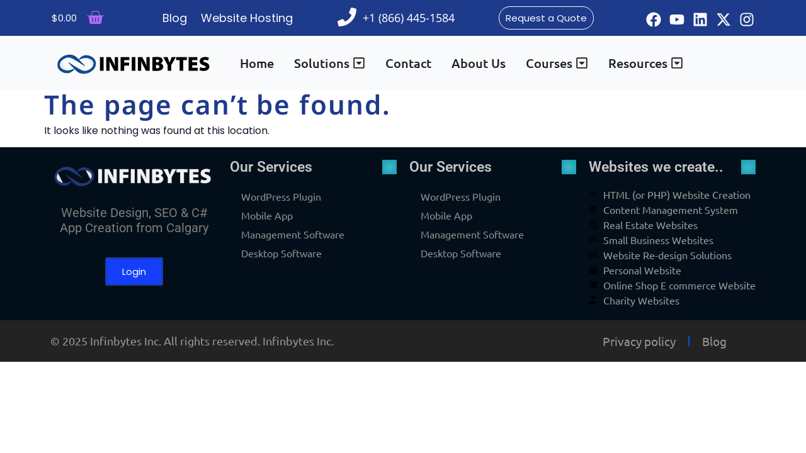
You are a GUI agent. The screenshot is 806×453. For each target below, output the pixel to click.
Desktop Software (281, 253)
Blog (714, 341)
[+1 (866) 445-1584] (347, 17)
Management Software (292, 234)
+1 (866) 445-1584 (409, 17)
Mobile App (267, 215)
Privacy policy (639, 341)
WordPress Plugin (281, 196)
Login (134, 271)
